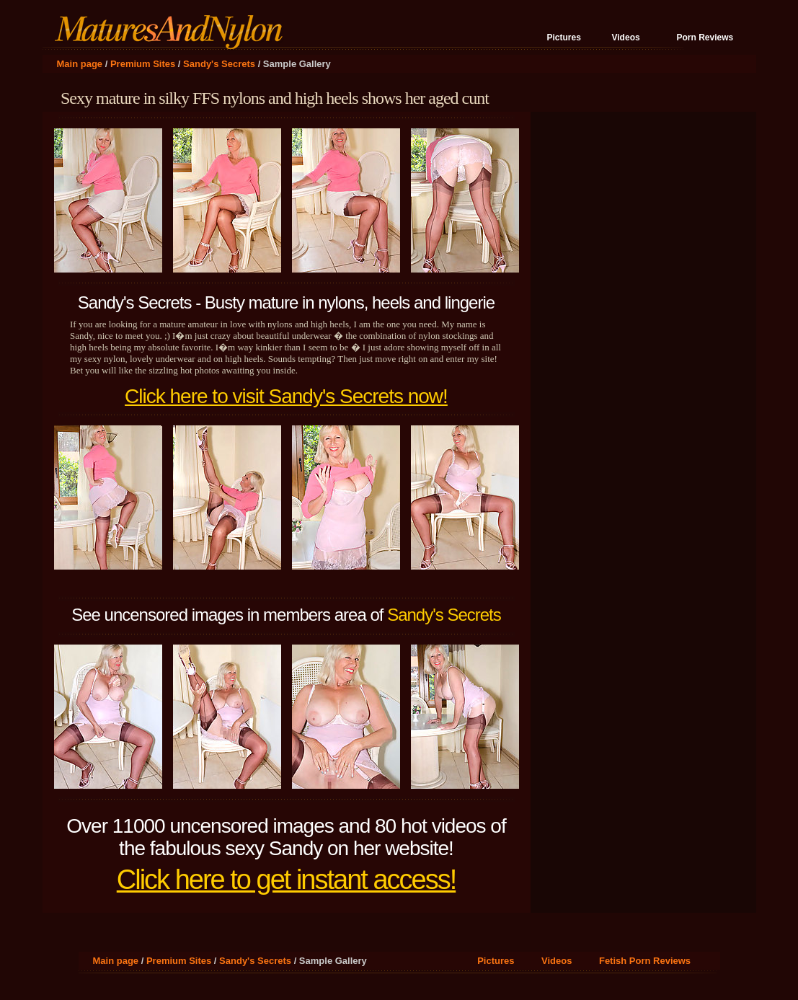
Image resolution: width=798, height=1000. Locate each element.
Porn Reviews (705, 37)
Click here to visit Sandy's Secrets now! (286, 396)
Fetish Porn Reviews (645, 960)
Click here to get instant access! (286, 879)
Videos (626, 37)
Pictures (564, 37)
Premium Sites (142, 63)
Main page (80, 63)
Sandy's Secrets (219, 63)
